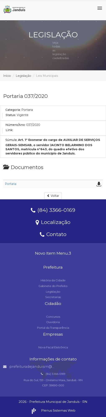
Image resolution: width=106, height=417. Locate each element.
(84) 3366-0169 (53, 210)
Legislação (23, 76)
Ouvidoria (53, 322)
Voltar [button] (53, 196)
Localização (53, 222)
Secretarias (53, 297)
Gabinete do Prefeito (53, 286)
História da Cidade (53, 280)
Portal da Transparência (53, 327)
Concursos (53, 316)
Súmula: (11, 140)
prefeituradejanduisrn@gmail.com (37, 367)
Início (7, 76)
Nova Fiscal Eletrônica (53, 347)
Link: (9, 130)
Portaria (10, 184)
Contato (53, 234)
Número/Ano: (15, 125)
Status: (11, 115)
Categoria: (13, 110)
